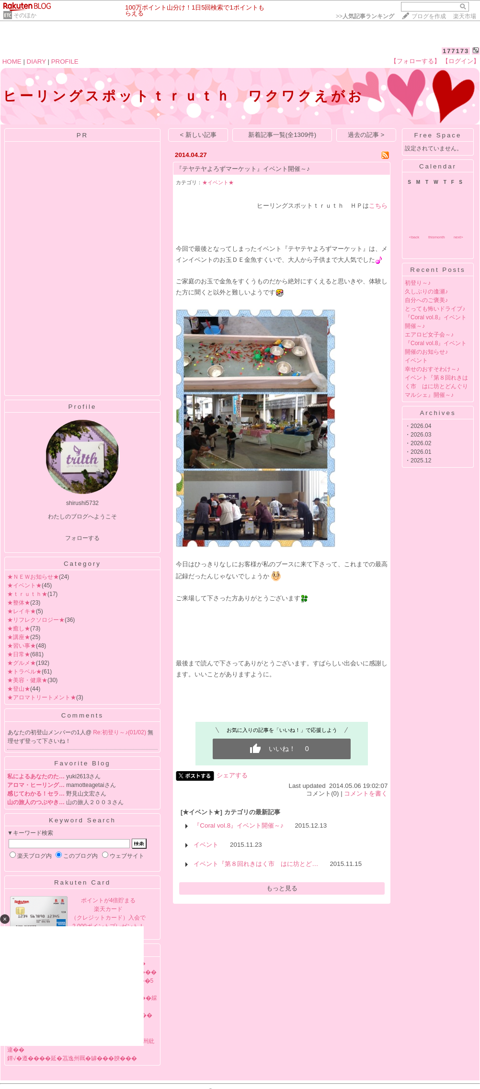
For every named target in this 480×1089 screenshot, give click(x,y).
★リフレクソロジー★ (36, 620)
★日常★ (18, 654)
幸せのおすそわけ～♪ (432, 369)
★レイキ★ (21, 611)
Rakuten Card (82, 882)
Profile (83, 406)
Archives (438, 412)
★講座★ (18, 637)
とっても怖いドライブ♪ (435, 308)
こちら (378, 205)
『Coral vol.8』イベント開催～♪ (238, 825)
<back (414, 237)
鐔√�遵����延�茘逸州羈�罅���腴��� (72, 1058)
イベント (206, 844)
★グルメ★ (21, 663)
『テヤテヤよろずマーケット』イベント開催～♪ (243, 168)
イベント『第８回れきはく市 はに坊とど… (256, 863)
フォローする (82, 538)
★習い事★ (21, 645)
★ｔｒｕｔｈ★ (27, 594)
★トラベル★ (24, 671)
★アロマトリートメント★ (41, 697)
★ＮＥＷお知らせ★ (33, 576)
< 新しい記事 (198, 134)
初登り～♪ (418, 283)
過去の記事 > (366, 134)
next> (458, 237)
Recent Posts (437, 269)
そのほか (24, 15)
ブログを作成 (428, 16)
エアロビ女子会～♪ (429, 334)
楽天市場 (464, 16)
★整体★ (18, 602)
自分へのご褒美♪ (426, 300)
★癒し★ (18, 628)
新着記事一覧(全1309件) (282, 134)
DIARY (36, 61)
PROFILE (65, 61)
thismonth (436, 237)
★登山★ (18, 688)
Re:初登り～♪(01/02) (120, 732)
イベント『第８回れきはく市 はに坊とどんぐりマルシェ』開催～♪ (436, 386)
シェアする (232, 775)
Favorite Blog (82, 763)
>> (365, 16)
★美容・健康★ (27, 680)
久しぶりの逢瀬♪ (426, 291)
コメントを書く (366, 793)
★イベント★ (24, 585)
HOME (12, 61)
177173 (456, 51)
